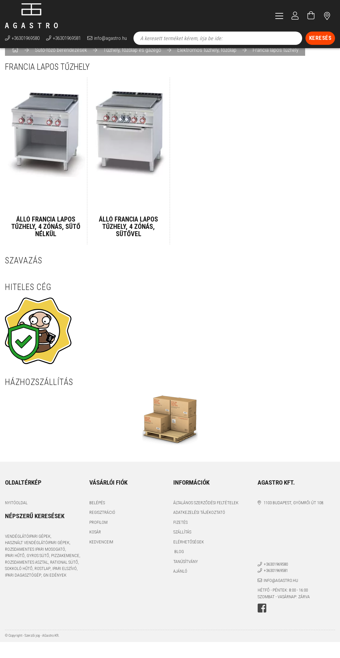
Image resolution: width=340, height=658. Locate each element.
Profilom (98, 531)
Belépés (97, 512)
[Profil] (295, 15)
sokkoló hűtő (19, 577)
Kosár (95, 541)
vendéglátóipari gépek (27, 545)
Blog (178, 560)
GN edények (54, 584)
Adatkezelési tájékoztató (199, 521)
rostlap (42, 577)
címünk (327, 15)
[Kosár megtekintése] (311, 15)
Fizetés (180, 531)
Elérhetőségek (188, 551)
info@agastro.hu (110, 38)
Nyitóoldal (16, 512)
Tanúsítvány (185, 570)
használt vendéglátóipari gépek (37, 551)
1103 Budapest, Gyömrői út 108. (294, 512)
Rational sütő (64, 571)
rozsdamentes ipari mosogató (35, 558)
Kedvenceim (101, 551)
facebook (262, 617)
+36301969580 (26, 38)
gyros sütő (38, 564)
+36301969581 (67, 38)
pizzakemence (65, 564)
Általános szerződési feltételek (205, 512)
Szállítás (182, 541)
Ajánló (180, 580)
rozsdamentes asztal (26, 571)
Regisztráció (102, 521)
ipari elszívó (64, 577)
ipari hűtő (15, 564)
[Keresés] (320, 38)
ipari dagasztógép (23, 584)
